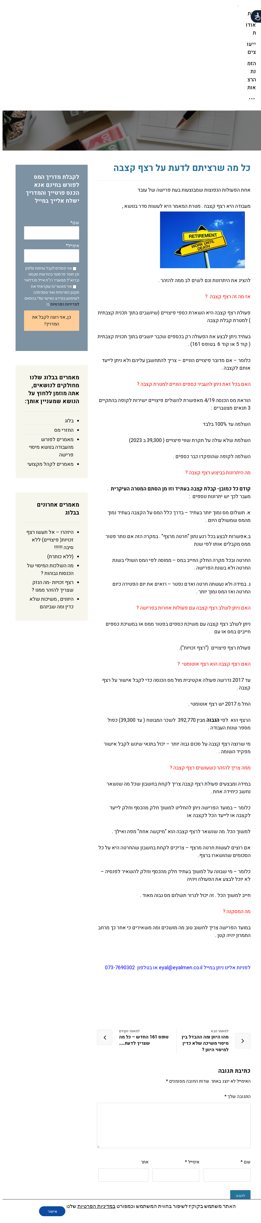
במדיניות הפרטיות (94, 1206)
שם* (49, 147)
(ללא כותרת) (58, 474)
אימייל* (49, 170)
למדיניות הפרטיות (62, 222)
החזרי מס (61, 347)
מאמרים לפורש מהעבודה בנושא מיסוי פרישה (49, 364)
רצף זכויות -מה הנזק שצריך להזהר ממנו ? (50, 503)
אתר (142, 1079)
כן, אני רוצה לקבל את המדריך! (49, 238)
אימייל (189, 1079)
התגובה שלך (235, 1013)
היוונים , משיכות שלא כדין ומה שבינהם (49, 520)
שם (243, 1079)
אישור (50, 1211)
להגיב (237, 1113)
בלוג (66, 338)
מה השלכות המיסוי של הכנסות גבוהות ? (47, 486)
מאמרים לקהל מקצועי (48, 381)
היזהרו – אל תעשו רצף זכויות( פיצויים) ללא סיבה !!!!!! (47, 457)
